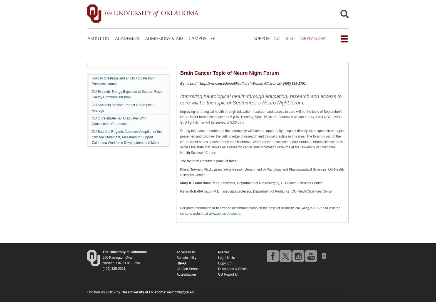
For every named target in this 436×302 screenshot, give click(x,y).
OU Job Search (188, 269)
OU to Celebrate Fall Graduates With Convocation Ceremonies (119, 121)
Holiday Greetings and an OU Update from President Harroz (123, 81)
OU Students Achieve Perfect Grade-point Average (122, 108)
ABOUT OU (98, 38)
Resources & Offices (233, 269)
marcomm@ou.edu (181, 292)
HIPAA (181, 263)
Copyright (225, 263)
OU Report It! (228, 274)
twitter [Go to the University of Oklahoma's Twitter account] (285, 255)
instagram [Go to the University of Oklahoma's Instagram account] (298, 255)
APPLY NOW (313, 38)
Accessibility (186, 252)
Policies (223, 252)
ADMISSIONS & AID (164, 38)
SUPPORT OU (267, 38)
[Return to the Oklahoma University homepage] (125, 252)
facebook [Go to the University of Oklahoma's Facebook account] (272, 255)
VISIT (290, 38)
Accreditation (186, 274)
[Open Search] (344, 15)
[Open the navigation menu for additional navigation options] (344, 38)
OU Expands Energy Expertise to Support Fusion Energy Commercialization (128, 94)
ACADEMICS (127, 38)
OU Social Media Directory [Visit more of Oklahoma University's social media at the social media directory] (323, 255)
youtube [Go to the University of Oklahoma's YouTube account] (310, 255)
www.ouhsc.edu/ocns (224, 214)
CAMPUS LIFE (202, 38)
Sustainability (186, 258)
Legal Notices (228, 258)
